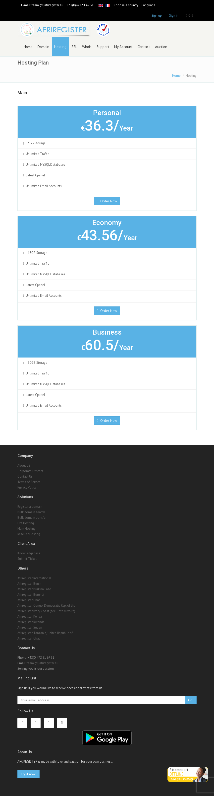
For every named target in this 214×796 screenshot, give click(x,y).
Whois (87, 46)
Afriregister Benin (29, 583)
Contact (144, 46)
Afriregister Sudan (29, 627)
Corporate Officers (30, 471)
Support (103, 46)
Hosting (60, 46)
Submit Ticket (27, 559)
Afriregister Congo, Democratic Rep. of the (46, 605)
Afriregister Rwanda (31, 622)
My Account (123, 46)
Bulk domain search (31, 512)
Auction (161, 46)
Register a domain (29, 507)
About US (23, 465)
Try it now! (28, 774)
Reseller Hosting (28, 534)
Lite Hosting (25, 523)
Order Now (107, 201)
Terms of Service (29, 482)
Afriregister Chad (29, 600)
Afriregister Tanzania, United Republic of (45, 633)
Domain (43, 46)
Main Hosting (26, 528)
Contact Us (25, 476)
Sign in (173, 15)
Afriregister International (34, 578)
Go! (190, 700)
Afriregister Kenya (29, 616)
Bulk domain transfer (32, 517)
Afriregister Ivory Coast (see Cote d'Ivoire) (46, 611)
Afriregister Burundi (30, 594)
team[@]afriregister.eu (47, 5)
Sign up (157, 15)
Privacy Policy (26, 487)
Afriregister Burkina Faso (34, 589)
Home (28, 46)
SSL (74, 46)
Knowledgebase (28, 553)
